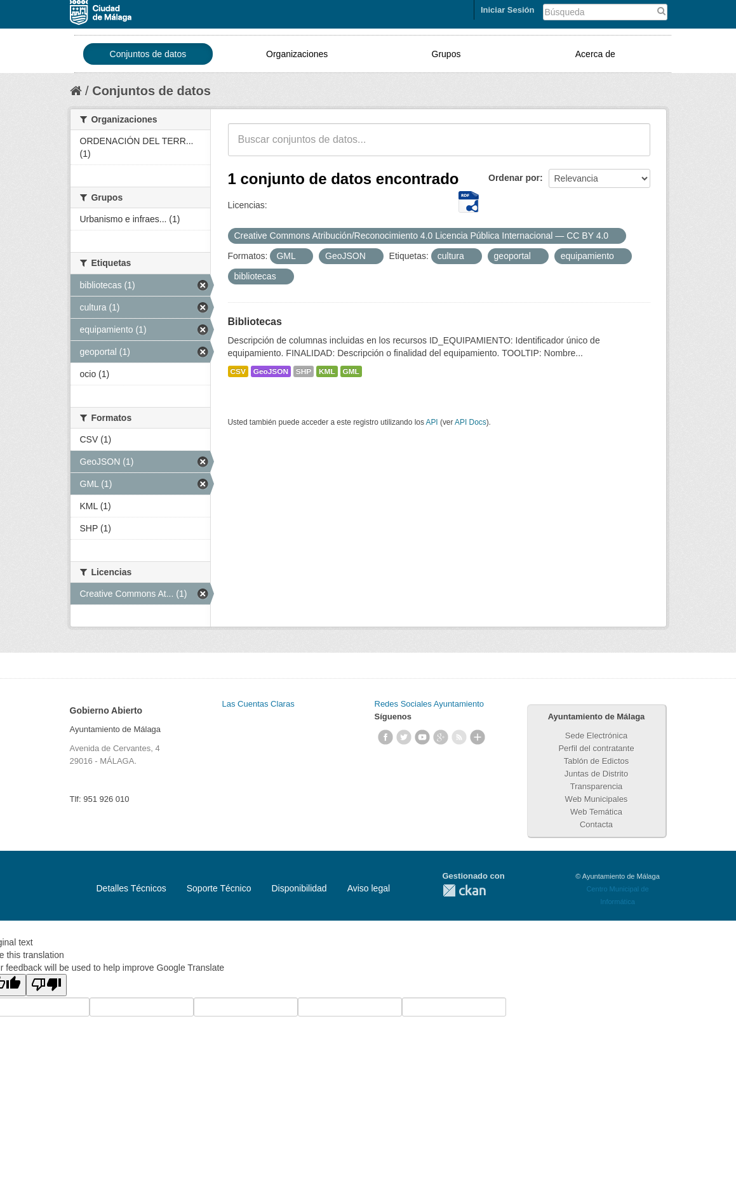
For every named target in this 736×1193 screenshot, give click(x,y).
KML (327, 371)
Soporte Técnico (219, 888)
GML (351, 371)
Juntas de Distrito (596, 773)
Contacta (596, 824)
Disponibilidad (298, 888)
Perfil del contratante (596, 748)
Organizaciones (297, 54)
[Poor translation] (46, 985)
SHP (303, 371)
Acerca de (595, 54)
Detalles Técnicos (131, 888)
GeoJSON (270, 371)
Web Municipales (596, 799)
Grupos (446, 54)
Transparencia (596, 786)
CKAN (464, 890)
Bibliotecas (255, 321)
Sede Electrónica (596, 735)
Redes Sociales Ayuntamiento (429, 704)
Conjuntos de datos (148, 54)
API (431, 422)
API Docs (470, 422)
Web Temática (596, 811)
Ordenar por (514, 178)
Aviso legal (368, 888)
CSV (238, 371)
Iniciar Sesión (508, 10)
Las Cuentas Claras (258, 704)
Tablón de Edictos (596, 761)
